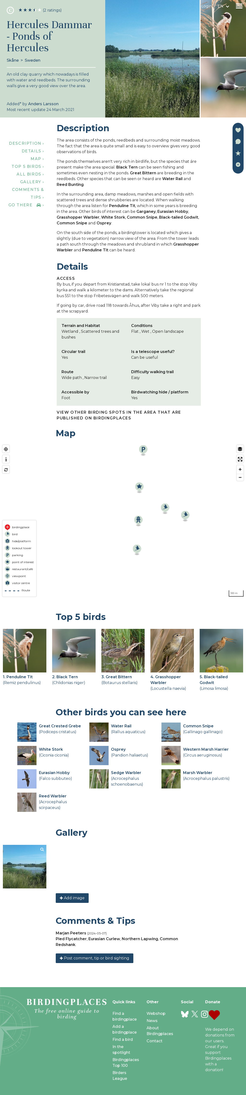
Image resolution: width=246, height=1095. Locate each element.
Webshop (156, 1013)
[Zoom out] (240, 477)
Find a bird (122, 1039)
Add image (72, 898)
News (152, 1020)
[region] (123, 521)
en (220, 6)
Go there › (26, 205)
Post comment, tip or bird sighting (94, 958)
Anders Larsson (43, 104)
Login (206, 6)
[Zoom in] (240, 469)
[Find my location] (5, 449)
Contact (154, 1041)
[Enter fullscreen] (240, 459)
